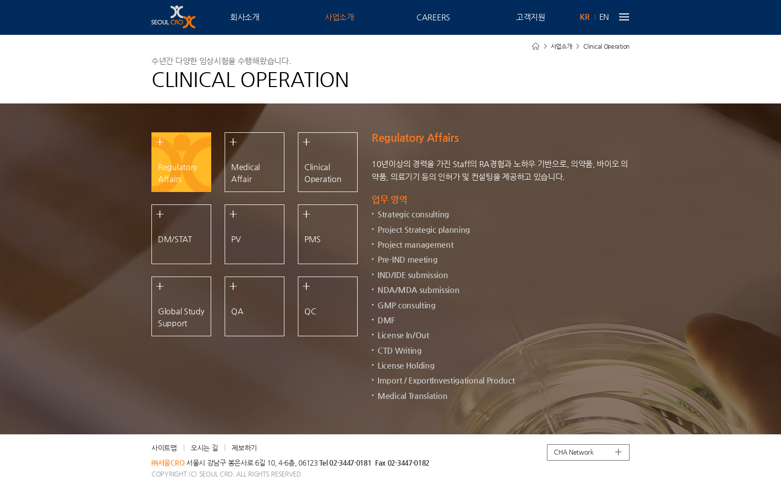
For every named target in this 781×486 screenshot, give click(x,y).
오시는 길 (204, 448)
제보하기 (244, 448)
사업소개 (339, 17)
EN (604, 17)
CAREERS (433, 17)
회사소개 (245, 17)
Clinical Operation (606, 46)
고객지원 (530, 17)
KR (584, 17)
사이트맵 (164, 448)
